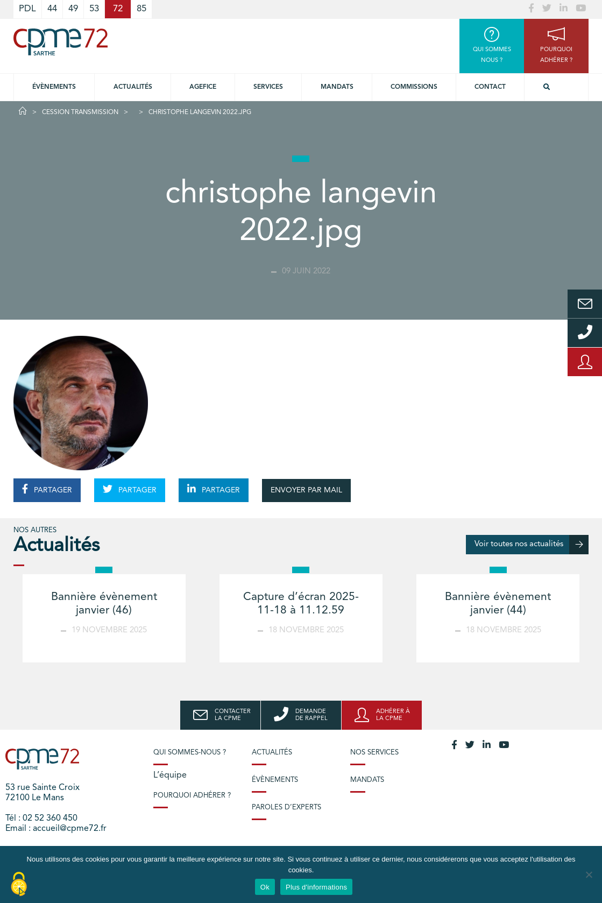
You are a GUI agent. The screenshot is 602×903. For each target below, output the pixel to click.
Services (268, 87)
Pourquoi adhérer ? (192, 795)
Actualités (133, 87)
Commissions (414, 87)
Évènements (54, 87)
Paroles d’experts (286, 807)
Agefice (202, 87)
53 (94, 8)
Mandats (337, 87)
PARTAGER (47, 489)
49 (73, 8)
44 (52, 8)
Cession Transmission (80, 112)
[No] (588, 874)
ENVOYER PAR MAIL (306, 490)
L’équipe (170, 775)
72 (118, 8)
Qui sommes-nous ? (189, 752)
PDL (27, 8)
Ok (265, 887)
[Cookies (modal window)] (19, 884)
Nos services (374, 752)
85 (141, 8)
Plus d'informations (316, 887)
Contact (490, 87)
